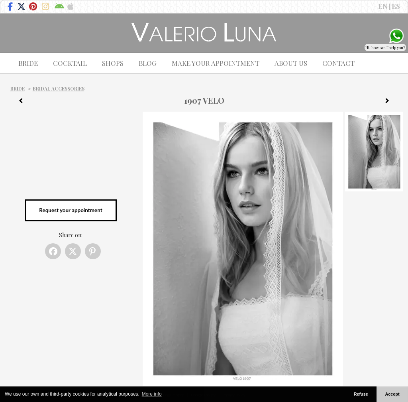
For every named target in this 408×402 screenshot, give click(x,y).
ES (396, 6)
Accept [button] (392, 394)
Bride (17, 88)
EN (383, 6)
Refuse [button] (361, 394)
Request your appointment (70, 210)
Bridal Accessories (58, 88)
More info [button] (152, 394)
